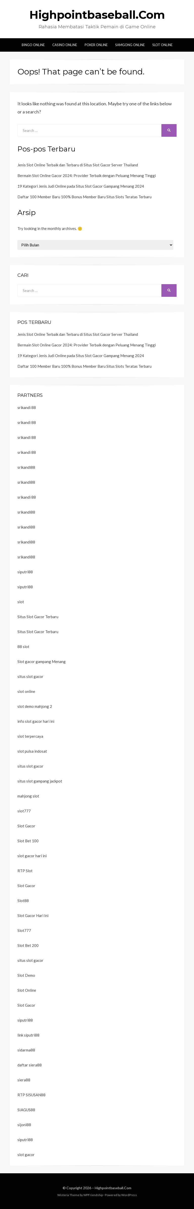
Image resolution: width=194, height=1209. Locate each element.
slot (20, 601)
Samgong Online (130, 45)
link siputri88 (28, 1035)
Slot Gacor (26, 826)
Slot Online (162, 45)
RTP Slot (25, 870)
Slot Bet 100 (28, 840)
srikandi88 (26, 467)
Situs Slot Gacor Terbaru (37, 616)
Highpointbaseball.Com (97, 15)
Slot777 (24, 930)
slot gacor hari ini (32, 855)
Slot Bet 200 (28, 945)
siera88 (23, 1080)
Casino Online (64, 45)
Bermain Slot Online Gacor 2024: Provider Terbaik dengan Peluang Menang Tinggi (86, 175)
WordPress (129, 1195)
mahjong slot (28, 796)
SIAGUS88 (26, 1109)
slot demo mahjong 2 (34, 706)
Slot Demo (26, 975)
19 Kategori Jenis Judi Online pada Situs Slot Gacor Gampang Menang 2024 (80, 186)
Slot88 (23, 900)
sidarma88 (26, 1050)
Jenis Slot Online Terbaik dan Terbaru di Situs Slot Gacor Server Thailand (77, 165)
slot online (26, 691)
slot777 (24, 811)
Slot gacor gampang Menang (41, 661)
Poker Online (96, 45)
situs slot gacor (30, 676)
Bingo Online (33, 45)
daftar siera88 (29, 1065)
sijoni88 (24, 1124)
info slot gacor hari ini (35, 721)
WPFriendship (93, 1195)
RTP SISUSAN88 (31, 1095)
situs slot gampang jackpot (39, 781)
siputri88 (25, 572)
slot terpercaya (30, 736)
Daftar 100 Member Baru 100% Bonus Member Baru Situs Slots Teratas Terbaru (84, 196)
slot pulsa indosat (32, 751)
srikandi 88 (26, 407)
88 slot (23, 646)
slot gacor (26, 1154)
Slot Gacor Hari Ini (32, 915)
